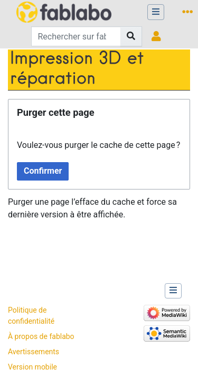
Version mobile (32, 367)
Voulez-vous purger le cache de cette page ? (98, 145)
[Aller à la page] (131, 36)
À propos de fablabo (41, 336)
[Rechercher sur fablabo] (76, 36)
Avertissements (33, 351)
